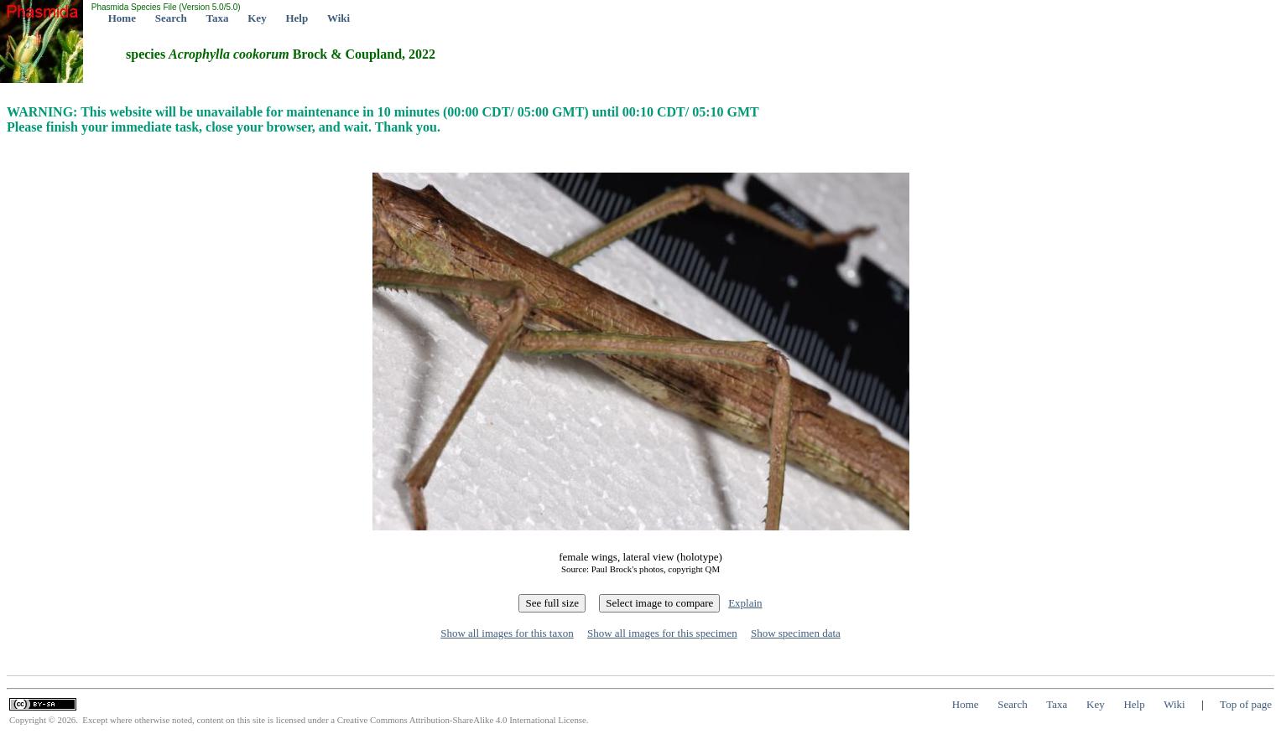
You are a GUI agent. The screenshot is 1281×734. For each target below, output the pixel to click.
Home (122, 18)
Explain (745, 603)
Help (296, 18)
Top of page (1246, 704)
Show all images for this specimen (662, 633)
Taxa (217, 18)
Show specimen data (796, 633)
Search (171, 18)
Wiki (338, 18)
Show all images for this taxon (507, 633)
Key (256, 18)
